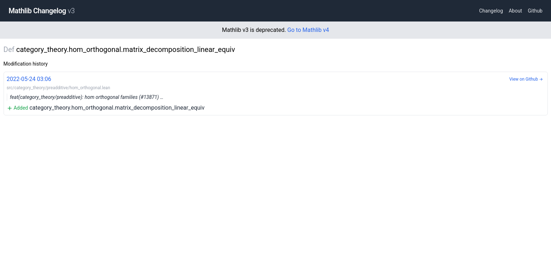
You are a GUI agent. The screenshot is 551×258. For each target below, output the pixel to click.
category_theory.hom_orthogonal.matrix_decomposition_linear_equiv (276, 93)
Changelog (491, 11)
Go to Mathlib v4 (308, 30)
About (515, 11)
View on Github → (526, 79)
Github (535, 11)
